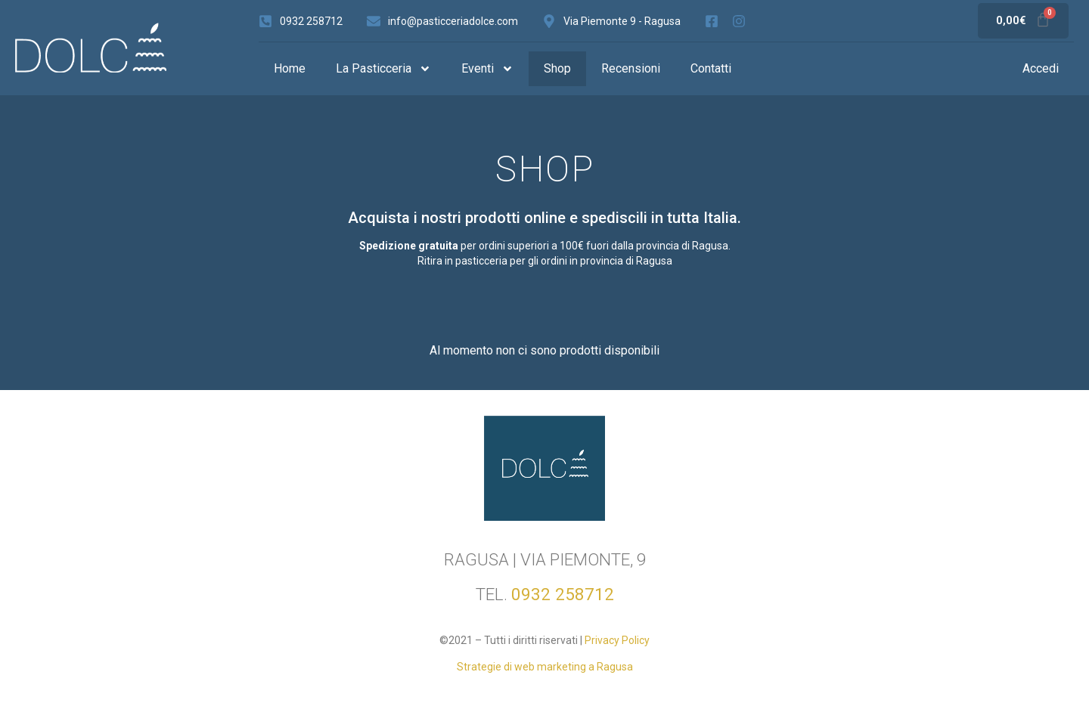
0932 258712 (311, 21)
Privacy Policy (617, 640)
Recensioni (630, 68)
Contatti (710, 68)
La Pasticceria (383, 68)
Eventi (487, 68)
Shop (557, 68)
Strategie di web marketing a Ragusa (545, 667)
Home (290, 68)
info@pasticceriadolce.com (453, 21)
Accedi (1040, 68)
